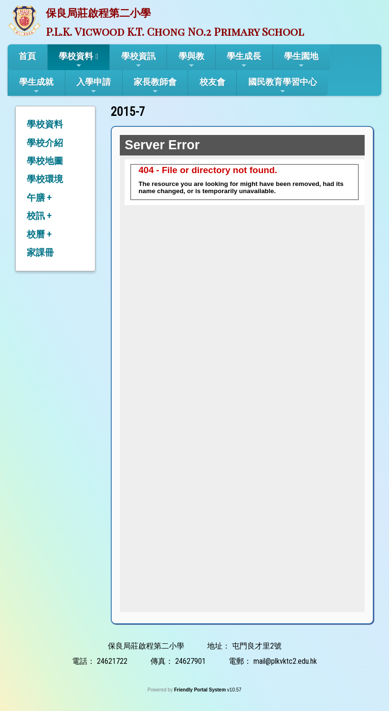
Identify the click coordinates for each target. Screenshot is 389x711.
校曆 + (39, 234)
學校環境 (45, 179)
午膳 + (39, 197)
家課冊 (40, 252)
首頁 (27, 56)
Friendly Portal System (200, 689)
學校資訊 (138, 60)
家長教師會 (155, 86)
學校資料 (76, 60)
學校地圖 (45, 160)
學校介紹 (45, 142)
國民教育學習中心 (282, 86)
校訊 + (39, 215)
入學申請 (93, 86)
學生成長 (244, 60)
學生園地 (301, 60)
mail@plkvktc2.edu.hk (285, 661)
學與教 (191, 60)
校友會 (212, 82)
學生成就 (36, 86)
